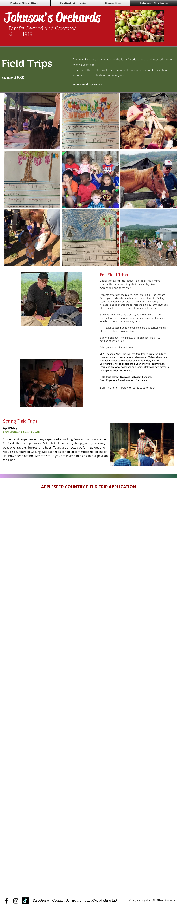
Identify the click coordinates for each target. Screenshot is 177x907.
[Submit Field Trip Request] (90, 84)
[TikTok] (25, 900)
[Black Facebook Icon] (6, 900)
